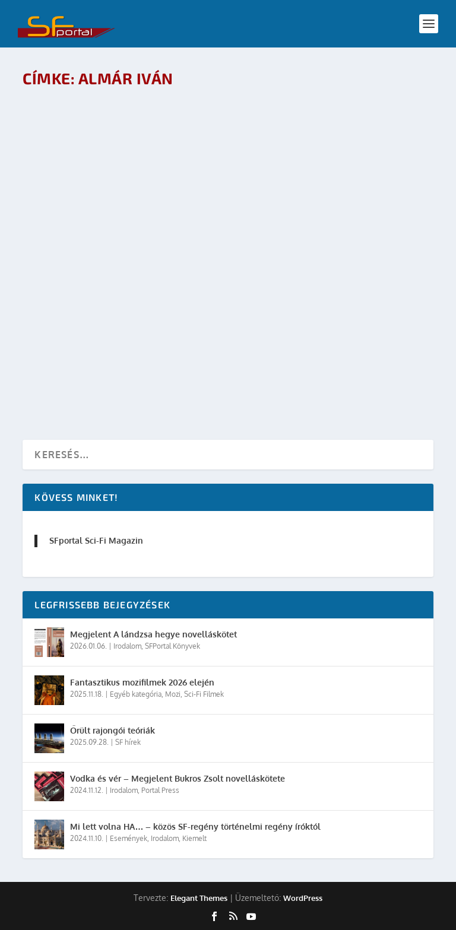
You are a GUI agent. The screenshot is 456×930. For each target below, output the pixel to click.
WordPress (302, 898)
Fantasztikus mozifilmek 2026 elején (142, 682)
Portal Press (160, 790)
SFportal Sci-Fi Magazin (96, 540)
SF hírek (128, 742)
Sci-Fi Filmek (204, 694)
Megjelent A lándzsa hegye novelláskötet (153, 634)
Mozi (172, 694)
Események (128, 838)
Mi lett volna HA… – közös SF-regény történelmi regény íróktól (195, 826)
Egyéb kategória (136, 694)
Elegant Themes (198, 898)
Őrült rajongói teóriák (112, 730)
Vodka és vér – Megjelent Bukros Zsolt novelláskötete (177, 778)
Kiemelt (194, 838)
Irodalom (127, 646)
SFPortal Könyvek (172, 646)
